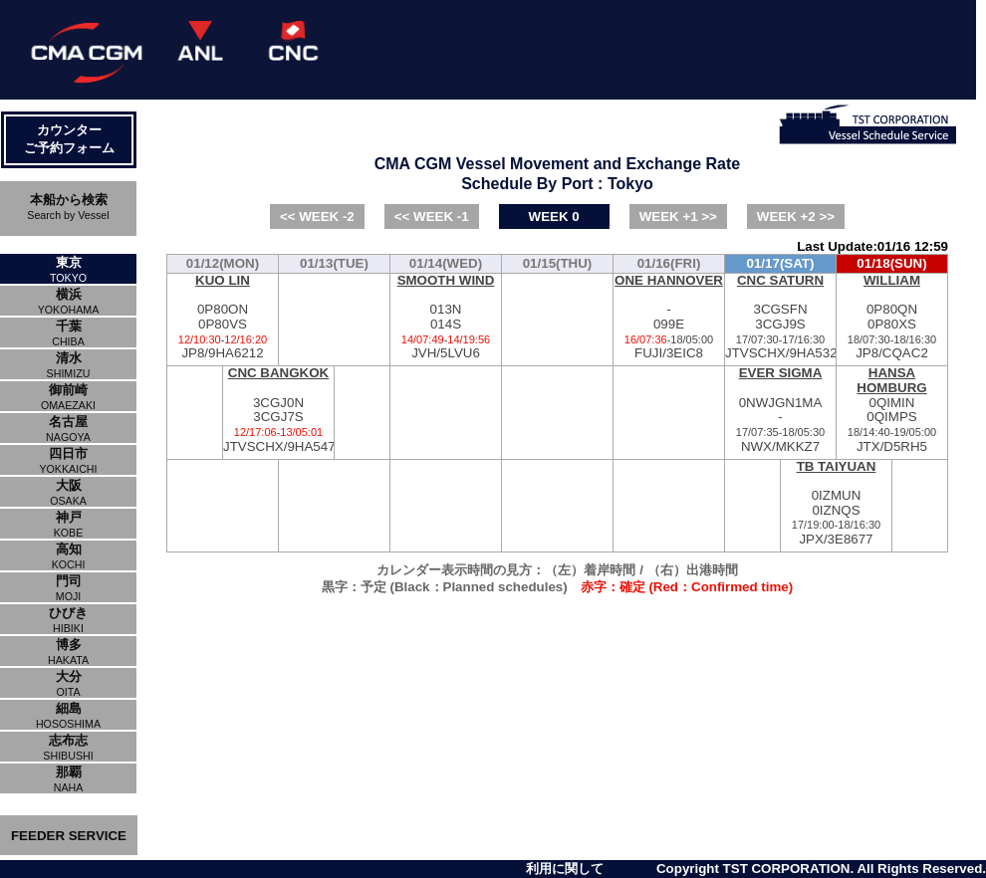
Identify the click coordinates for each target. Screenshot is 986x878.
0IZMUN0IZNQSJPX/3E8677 (836, 503)
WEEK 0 (554, 216)
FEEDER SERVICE (68, 835)
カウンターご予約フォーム (69, 138)
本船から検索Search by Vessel (68, 206)
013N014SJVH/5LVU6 (445, 317)
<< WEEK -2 (317, 216)
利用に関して (565, 868)
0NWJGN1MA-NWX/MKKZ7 (780, 409)
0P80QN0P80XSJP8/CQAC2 (892, 317)
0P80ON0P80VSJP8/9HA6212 (222, 317)
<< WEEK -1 (431, 216)
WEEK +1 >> (678, 216)
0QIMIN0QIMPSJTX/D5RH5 (892, 409)
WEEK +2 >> (796, 216)
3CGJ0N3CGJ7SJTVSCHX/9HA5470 (278, 409)
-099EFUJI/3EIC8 (669, 317)
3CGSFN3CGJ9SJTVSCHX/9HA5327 (780, 317)
